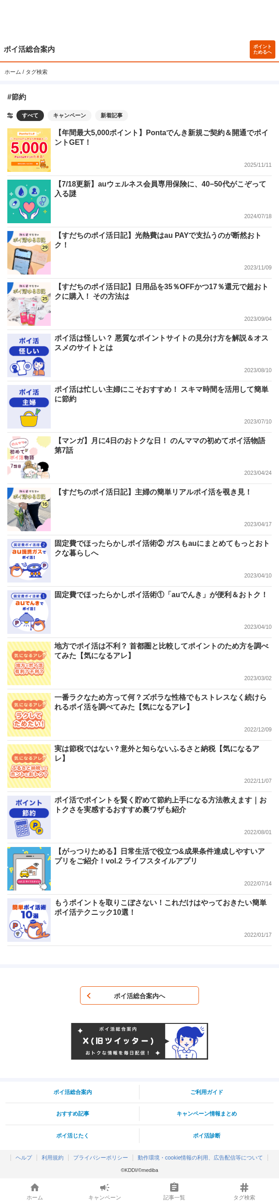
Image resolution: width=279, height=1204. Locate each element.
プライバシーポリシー (100, 1158)
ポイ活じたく (72, 1136)
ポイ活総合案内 (29, 49)
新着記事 (112, 115)
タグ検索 (37, 72)
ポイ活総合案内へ (139, 996)
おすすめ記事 (72, 1114)
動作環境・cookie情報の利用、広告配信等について (200, 1158)
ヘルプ (24, 1158)
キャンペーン (69, 115)
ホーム (13, 72)
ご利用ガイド (206, 1092)
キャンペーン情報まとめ (207, 1114)
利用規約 (53, 1158)
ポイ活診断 (206, 1136)
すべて (30, 115)
